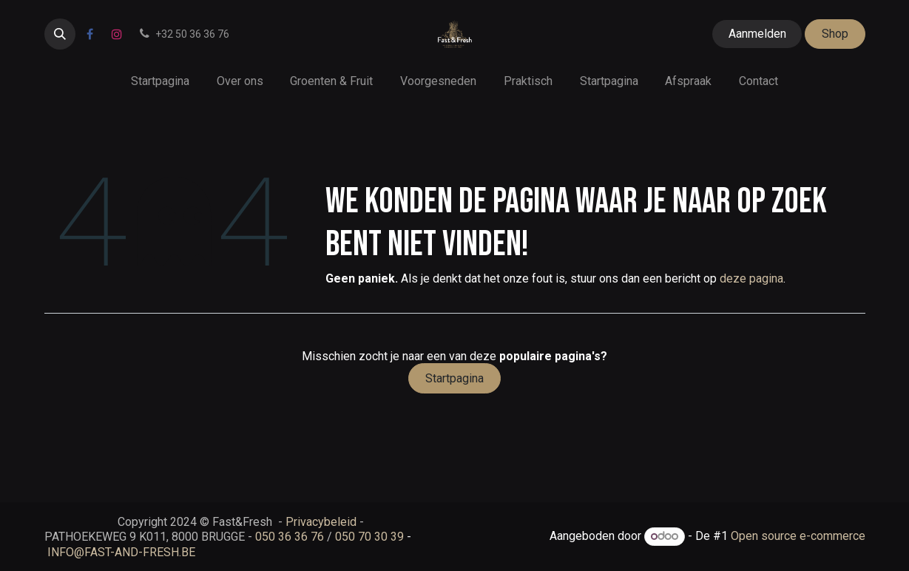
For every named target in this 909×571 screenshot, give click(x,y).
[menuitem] (160, 81)
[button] (59, 34)
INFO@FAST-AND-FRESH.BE (121, 552)
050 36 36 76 (289, 537)
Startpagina (454, 378)
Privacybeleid (320, 522)
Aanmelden (757, 34)
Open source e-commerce (798, 536)
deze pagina (751, 278)
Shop (835, 34)
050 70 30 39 (369, 537)
